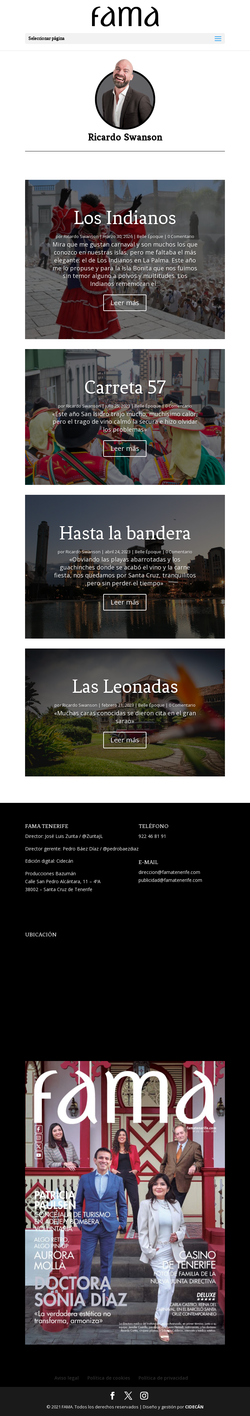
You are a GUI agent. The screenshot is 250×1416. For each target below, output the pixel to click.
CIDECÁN (194, 1407)
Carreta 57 (125, 387)
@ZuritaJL (92, 836)
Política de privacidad (163, 1378)
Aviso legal (66, 1378)
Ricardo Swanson (81, 236)
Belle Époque (150, 236)
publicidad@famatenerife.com (170, 880)
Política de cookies (108, 1378)
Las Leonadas (125, 686)
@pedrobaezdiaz (121, 849)
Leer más (124, 302)
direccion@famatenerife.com (169, 872)
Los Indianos (125, 218)
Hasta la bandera (125, 533)
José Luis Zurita (61, 836)
